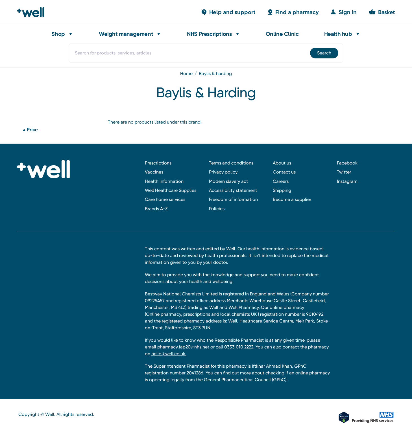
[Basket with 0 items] (228, 11)
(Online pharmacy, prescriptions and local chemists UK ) (202, 314)
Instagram (347, 181)
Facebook (347, 163)
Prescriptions (158, 163)
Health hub (338, 34)
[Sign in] (343, 12)
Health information (164, 181)
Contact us (284, 172)
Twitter (344, 172)
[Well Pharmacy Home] (33, 12)
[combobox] (206, 53)
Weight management (126, 34)
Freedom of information (233, 199)
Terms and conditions (231, 163)
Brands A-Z (156, 208)
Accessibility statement (233, 190)
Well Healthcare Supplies (170, 190)
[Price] (61, 129)
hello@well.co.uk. (168, 353)
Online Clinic (282, 34)
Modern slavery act (228, 181)
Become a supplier (292, 199)
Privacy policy (223, 172)
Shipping (282, 190)
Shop (58, 34)
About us (282, 163)
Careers (281, 181)
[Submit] (323, 53)
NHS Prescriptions (209, 34)
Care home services (165, 199)
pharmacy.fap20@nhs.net (183, 347)
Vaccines (154, 172)
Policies (216, 208)
